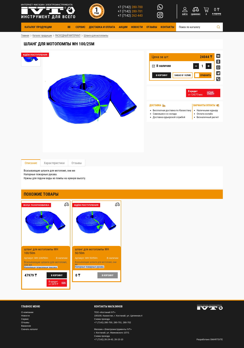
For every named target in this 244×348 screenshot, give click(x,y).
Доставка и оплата (102, 27)
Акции (123, 27)
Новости (137, 27)
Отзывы (151, 27)
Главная (25, 35)
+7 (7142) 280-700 (103, 322)
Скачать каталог (29, 329)
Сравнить (205, 75)
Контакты (167, 27)
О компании (27, 312)
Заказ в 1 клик (182, 75)
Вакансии (26, 326)
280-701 (118, 322)
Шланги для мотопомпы (96, 35)
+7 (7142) (130, 7)
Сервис (25, 319)
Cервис (80, 27)
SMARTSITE (216, 339)
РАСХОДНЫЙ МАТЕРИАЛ (67, 35)
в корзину (216, 13)
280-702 (127, 322)
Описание (31, 163)
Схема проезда (102, 319)
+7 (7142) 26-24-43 (103, 339)
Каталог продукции (48, 27)
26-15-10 (118, 339)
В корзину (161, 75)
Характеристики (54, 163)
